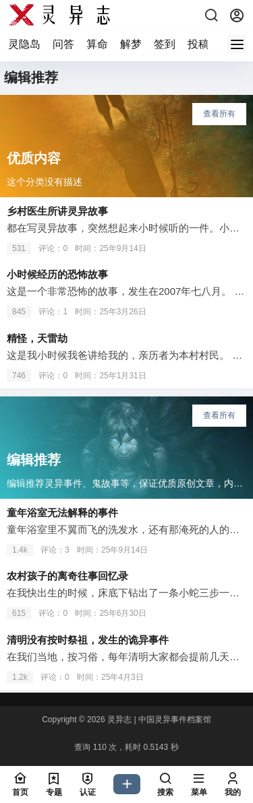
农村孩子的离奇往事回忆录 (67, 576)
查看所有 (219, 113)
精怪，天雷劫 (37, 338)
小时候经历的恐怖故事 (57, 274)
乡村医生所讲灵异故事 (57, 211)
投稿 (198, 44)
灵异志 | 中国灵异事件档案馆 (158, 719)
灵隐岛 (24, 44)
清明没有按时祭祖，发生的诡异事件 (88, 639)
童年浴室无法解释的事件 (62, 512)
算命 (97, 44)
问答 (63, 44)
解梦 (131, 44)
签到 (164, 44)
